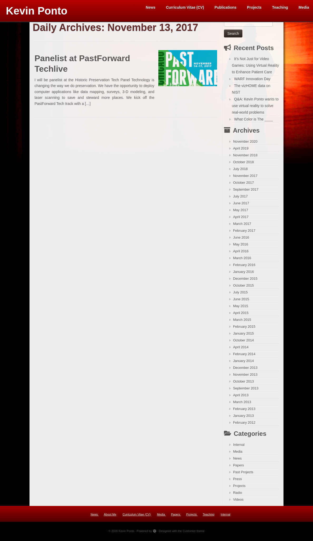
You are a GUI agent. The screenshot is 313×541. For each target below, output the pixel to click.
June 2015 (241, 301)
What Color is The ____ (253, 121)
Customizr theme (193, 532)
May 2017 (240, 212)
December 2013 (245, 369)
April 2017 (241, 219)
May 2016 (240, 246)
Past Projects (243, 474)
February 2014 (244, 356)
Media (304, 7)
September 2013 (245, 390)
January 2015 (243, 335)
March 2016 (242, 260)
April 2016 (241, 253)
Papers (238, 467)
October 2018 (243, 164)
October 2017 (243, 184)
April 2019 (241, 150)
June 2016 (241, 239)
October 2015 (243, 287)
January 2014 (243, 363)
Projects (254, 7)
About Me (110, 516)
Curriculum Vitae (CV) (185, 7)
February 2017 (244, 232)
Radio (237, 494)
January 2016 (243, 274)
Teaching (280, 7)
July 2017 (240, 198)
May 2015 (240, 308)
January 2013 (243, 417)
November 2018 (245, 157)
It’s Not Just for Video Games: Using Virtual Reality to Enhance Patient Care (255, 67)
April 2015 (241, 315)
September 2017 (245, 191)
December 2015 (245, 280)
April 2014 (241, 349)
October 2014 (243, 342)
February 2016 (244, 267)
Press (237, 481)
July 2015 (240, 294)
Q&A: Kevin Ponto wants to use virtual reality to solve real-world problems (255, 107)
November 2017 (245, 178)
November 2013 (245, 376)
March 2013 (242, 404)
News (150, 7)
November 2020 (245, 143)
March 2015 (242, 321)
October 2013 (243, 383)
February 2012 (244, 424)
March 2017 (242, 226)
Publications (225, 7)
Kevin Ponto (36, 11)
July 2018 (240, 171)
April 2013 (241, 397)
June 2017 (241, 205)
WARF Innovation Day (252, 81)
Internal (238, 446)
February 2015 (244, 328)
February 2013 (244, 411)
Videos (238, 501)
